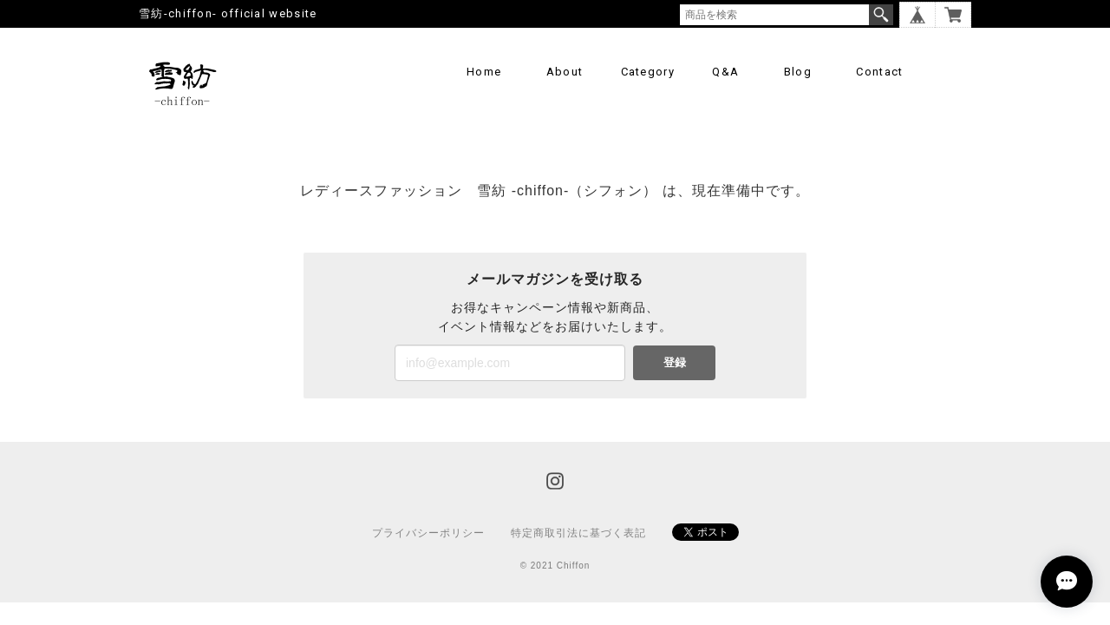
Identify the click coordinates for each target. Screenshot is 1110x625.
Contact (879, 71)
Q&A (725, 71)
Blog (798, 71)
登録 (674, 362)
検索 (881, 14)
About (565, 71)
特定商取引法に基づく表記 (578, 533)
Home (484, 71)
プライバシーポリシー (428, 533)
